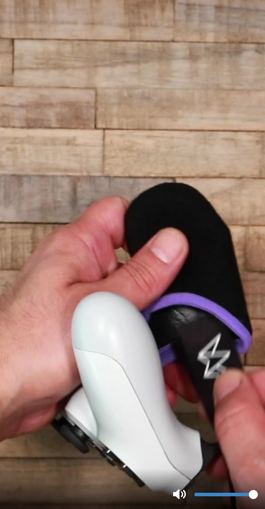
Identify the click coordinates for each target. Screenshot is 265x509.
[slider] (226, 494)
